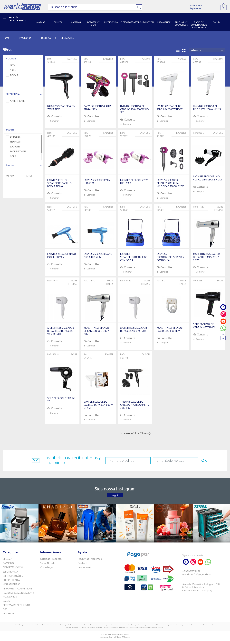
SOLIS (11, 156)
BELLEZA (46, 38)
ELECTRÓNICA (10, 572)
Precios (24, 165)
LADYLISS (13, 146)
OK (204, 460)
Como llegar (46, 567)
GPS (5, 609)
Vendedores (84, 567)
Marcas (24, 130)
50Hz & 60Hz (15, 101)
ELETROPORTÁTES (13, 576)
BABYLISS (13, 137)
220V (11, 70)
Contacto (83, 563)
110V (10, 65)
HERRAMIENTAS (11, 584)
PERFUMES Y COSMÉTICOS (17, 589)
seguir (115, 495)
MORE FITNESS (16, 151)
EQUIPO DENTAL (12, 580)
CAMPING (8, 563)
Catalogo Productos (51, 559)
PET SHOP (8, 614)
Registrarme (195, 8)
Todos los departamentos (18, 19)
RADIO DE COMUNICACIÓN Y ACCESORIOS (18, 595)
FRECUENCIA (24, 94)
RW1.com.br (126, 637)
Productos (25, 38)
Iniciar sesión (196, 5)
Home (6, 38)
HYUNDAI (13, 142)
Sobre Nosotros (49, 563)
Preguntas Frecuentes (90, 559)
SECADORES (67, 38)
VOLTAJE (24, 58)
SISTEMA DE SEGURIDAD (16, 605)
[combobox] (207, 50)
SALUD (6, 601)
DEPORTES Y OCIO (13, 567)
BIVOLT (12, 75)
